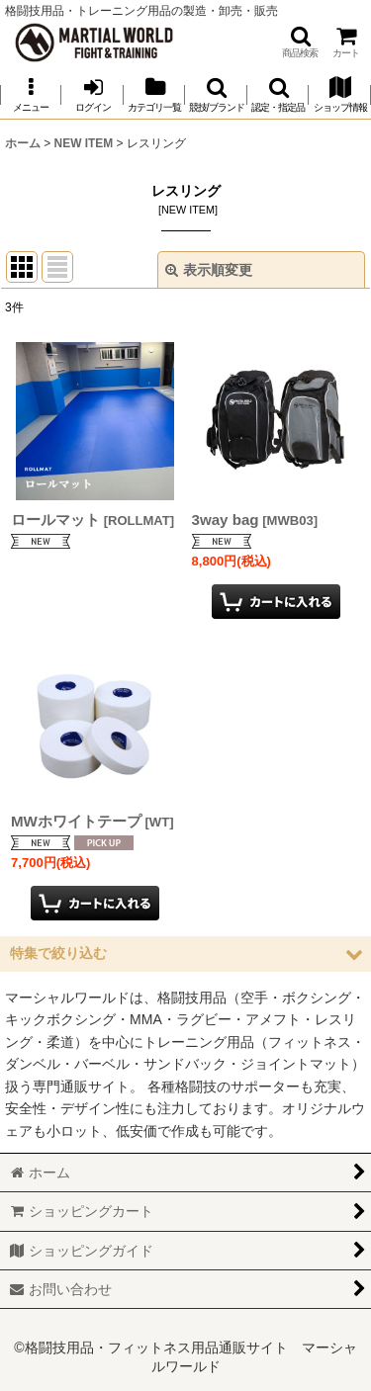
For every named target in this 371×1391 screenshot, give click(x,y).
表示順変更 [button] (208, 270)
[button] (300, 42)
